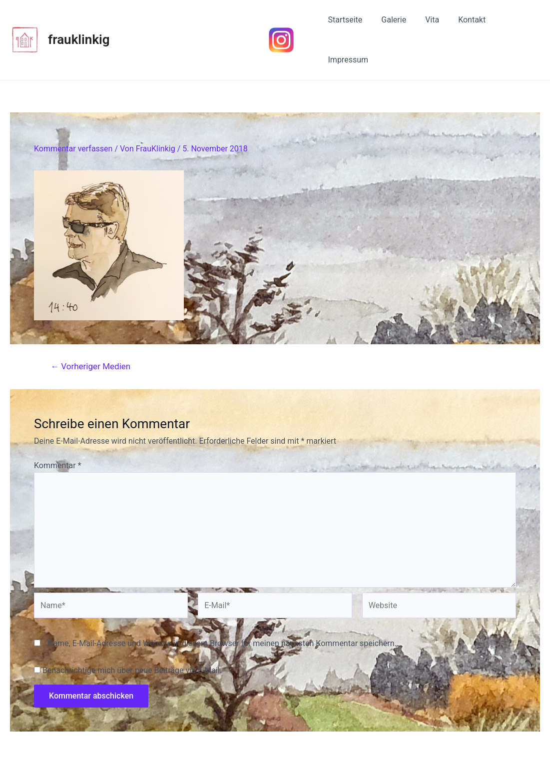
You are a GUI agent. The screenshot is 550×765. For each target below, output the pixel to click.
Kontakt (462, 22)
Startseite (344, 22)
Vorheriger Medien (90, 332)
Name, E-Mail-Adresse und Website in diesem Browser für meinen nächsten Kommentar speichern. (222, 609)
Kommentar (57, 431)
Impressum (512, 22)
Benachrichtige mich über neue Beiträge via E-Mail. (132, 636)
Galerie (390, 22)
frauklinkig (79, 22)
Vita (425, 22)
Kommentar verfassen (73, 114)
